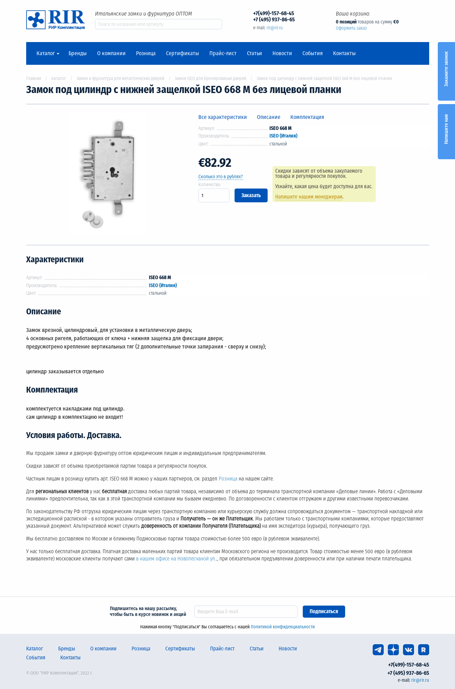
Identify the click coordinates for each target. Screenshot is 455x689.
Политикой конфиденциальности (283, 626)
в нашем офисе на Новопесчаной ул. (176, 559)
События (312, 53)
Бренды (78, 53)
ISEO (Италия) (283, 136)
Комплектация (307, 117)
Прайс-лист (223, 53)
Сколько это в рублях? (220, 177)
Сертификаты (182, 53)
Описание (268, 117)
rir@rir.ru (275, 27)
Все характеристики (222, 117)
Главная (33, 78)
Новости (282, 53)
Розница (146, 53)
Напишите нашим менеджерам (309, 197)
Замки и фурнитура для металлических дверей (120, 78)
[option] (107, 174)
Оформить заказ (351, 28)
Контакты (344, 53)
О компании (111, 53)
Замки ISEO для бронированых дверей (210, 78)
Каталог (46, 53)
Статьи (254, 53)
